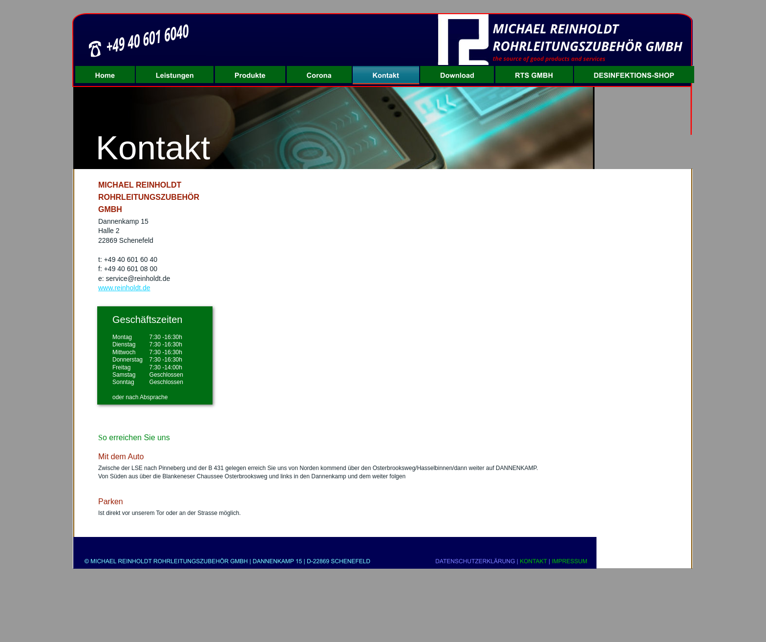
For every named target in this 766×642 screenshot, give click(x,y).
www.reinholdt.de (124, 288)
